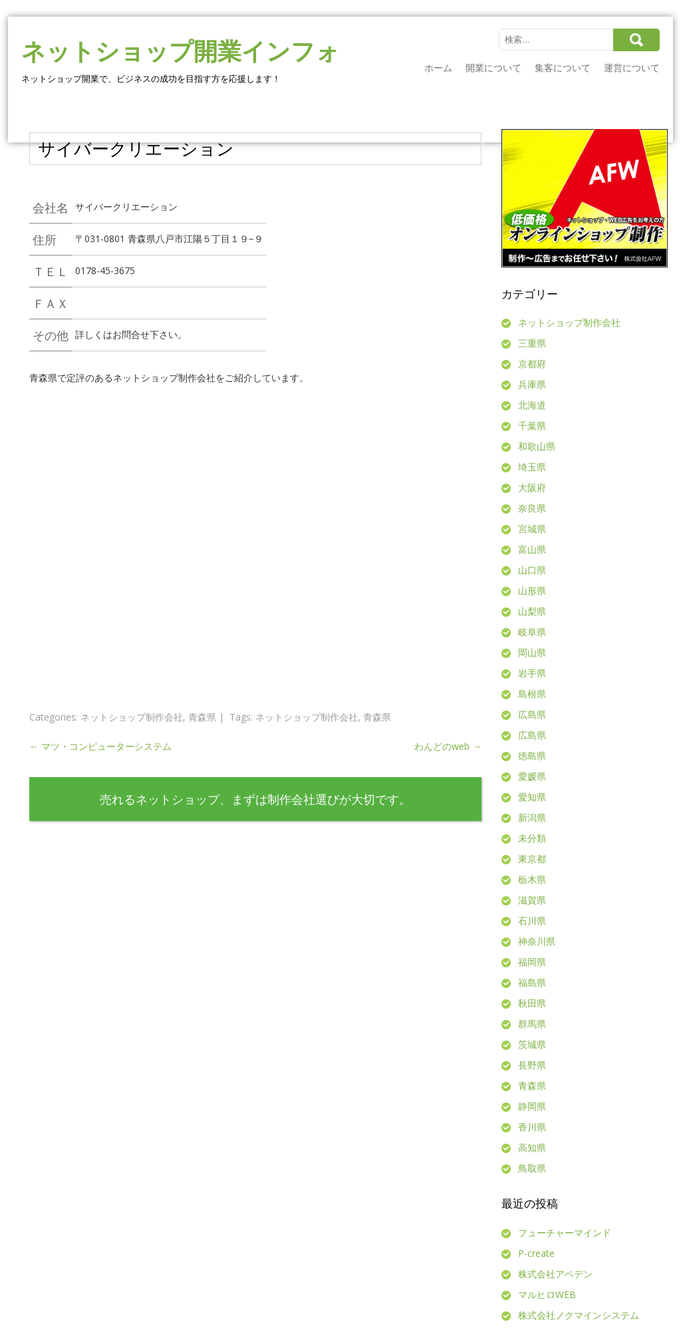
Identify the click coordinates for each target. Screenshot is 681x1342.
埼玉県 (532, 466)
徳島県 (532, 755)
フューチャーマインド (564, 1232)
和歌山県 (536, 446)
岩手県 (532, 673)
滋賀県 (532, 900)
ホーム (438, 67)
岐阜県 (532, 631)
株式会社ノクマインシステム (578, 1315)
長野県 (532, 1065)
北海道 (532, 405)
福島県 (532, 982)
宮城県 (532, 528)
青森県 (202, 717)
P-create (536, 1253)
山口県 (532, 570)
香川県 (532, 1126)
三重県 (532, 343)
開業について (493, 67)
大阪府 (532, 487)
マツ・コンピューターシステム (100, 746)
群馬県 (532, 1023)
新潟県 (532, 817)
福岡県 (532, 961)
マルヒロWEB (547, 1294)
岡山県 (532, 652)
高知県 (532, 1147)
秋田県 (532, 1003)
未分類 (532, 838)
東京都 (532, 858)
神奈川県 (536, 941)
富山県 (532, 549)
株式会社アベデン (555, 1273)
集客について (563, 67)
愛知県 (532, 796)
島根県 (532, 693)
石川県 (532, 920)
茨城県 (532, 1044)
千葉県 (532, 425)
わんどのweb (447, 746)
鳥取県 (532, 1168)
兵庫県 (532, 384)
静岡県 (532, 1106)
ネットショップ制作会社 (131, 717)
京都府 (532, 363)
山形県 (532, 590)
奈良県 (532, 508)
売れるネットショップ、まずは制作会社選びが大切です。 (255, 799)
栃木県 (532, 879)
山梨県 (532, 611)
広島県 (532, 714)
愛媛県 (532, 776)
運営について (632, 67)
